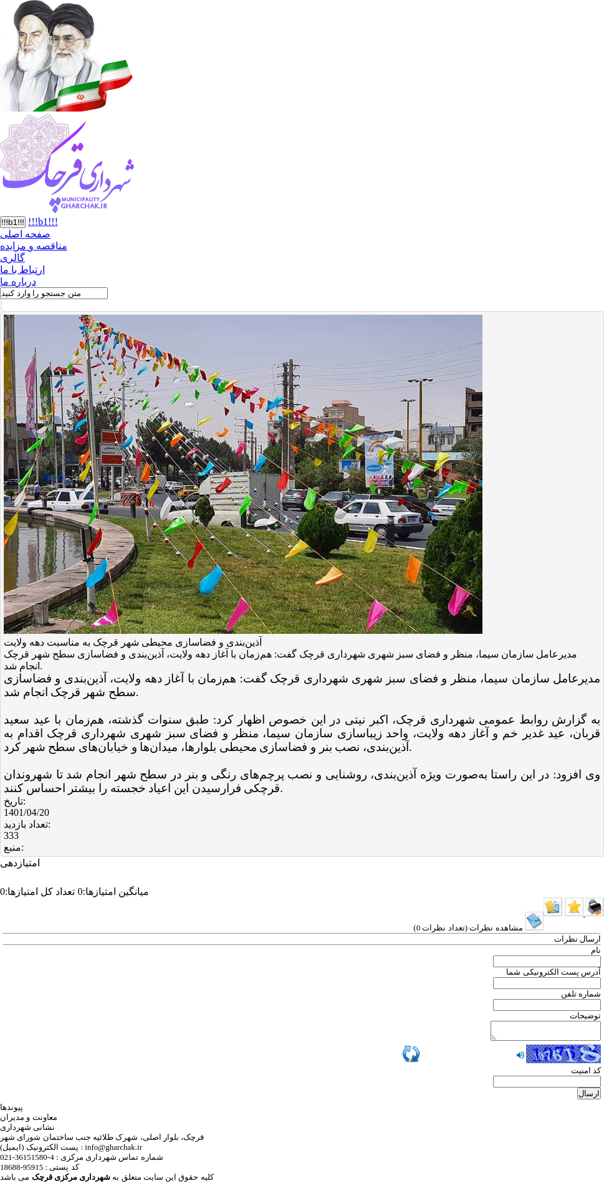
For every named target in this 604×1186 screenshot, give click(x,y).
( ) (478, 927)
